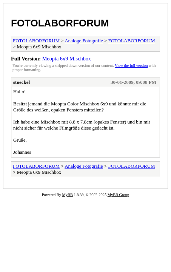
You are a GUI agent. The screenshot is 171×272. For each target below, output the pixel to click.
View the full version (131, 65)
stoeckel (21, 82)
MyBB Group (118, 195)
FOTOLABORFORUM (60, 23)
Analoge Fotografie (84, 40)
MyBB (67, 195)
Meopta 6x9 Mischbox (66, 59)
